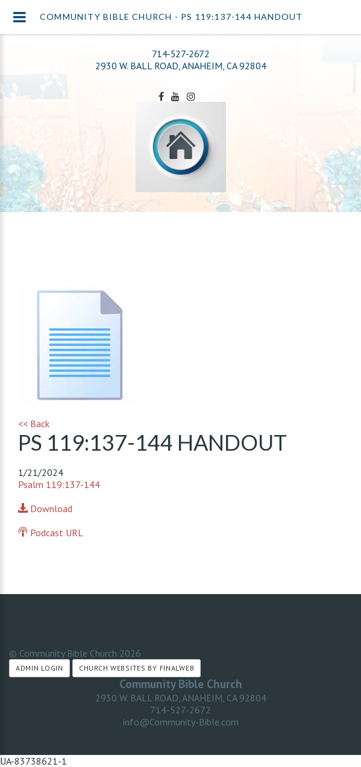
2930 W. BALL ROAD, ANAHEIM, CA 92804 (180, 698)
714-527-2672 (180, 54)
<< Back (33, 424)
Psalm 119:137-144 (59, 484)
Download (45, 508)
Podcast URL (50, 533)
